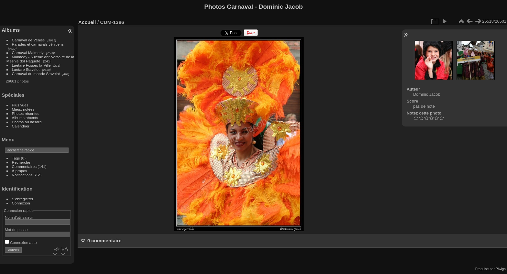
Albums (11, 30)
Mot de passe (16, 229)
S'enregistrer (22, 199)
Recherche (21, 162)
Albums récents (25, 117)
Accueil (87, 22)
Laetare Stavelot (26, 69)
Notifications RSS (27, 175)
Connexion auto (21, 242)
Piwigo (501, 269)
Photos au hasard (27, 122)
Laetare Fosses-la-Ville (31, 65)
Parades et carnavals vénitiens (38, 44)
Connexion (21, 203)
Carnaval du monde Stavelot (36, 73)
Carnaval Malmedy (28, 52)
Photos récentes (25, 113)
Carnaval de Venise (28, 40)
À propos (19, 171)
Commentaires (24, 166)
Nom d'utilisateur (19, 217)
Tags (16, 158)
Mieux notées (23, 109)
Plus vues (20, 105)
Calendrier (20, 126)
